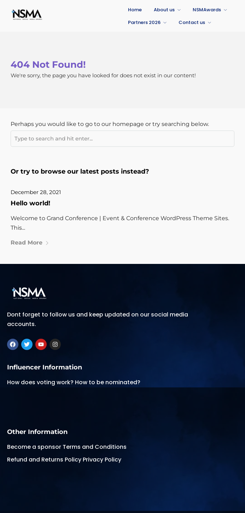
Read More (30, 242)
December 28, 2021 (36, 192)
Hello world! (30, 203)
